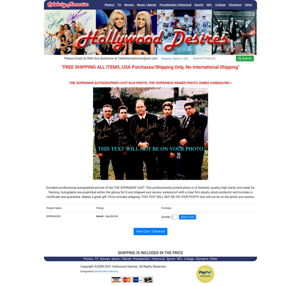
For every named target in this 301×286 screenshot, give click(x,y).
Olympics (235, 4)
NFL (209, 4)
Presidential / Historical (175, 4)
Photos (109, 4)
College (220, 4)
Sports (199, 4)
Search (244, 58)
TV (119, 4)
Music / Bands (146, 4)
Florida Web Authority (106, 271)
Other (248, 4)
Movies (129, 4)
